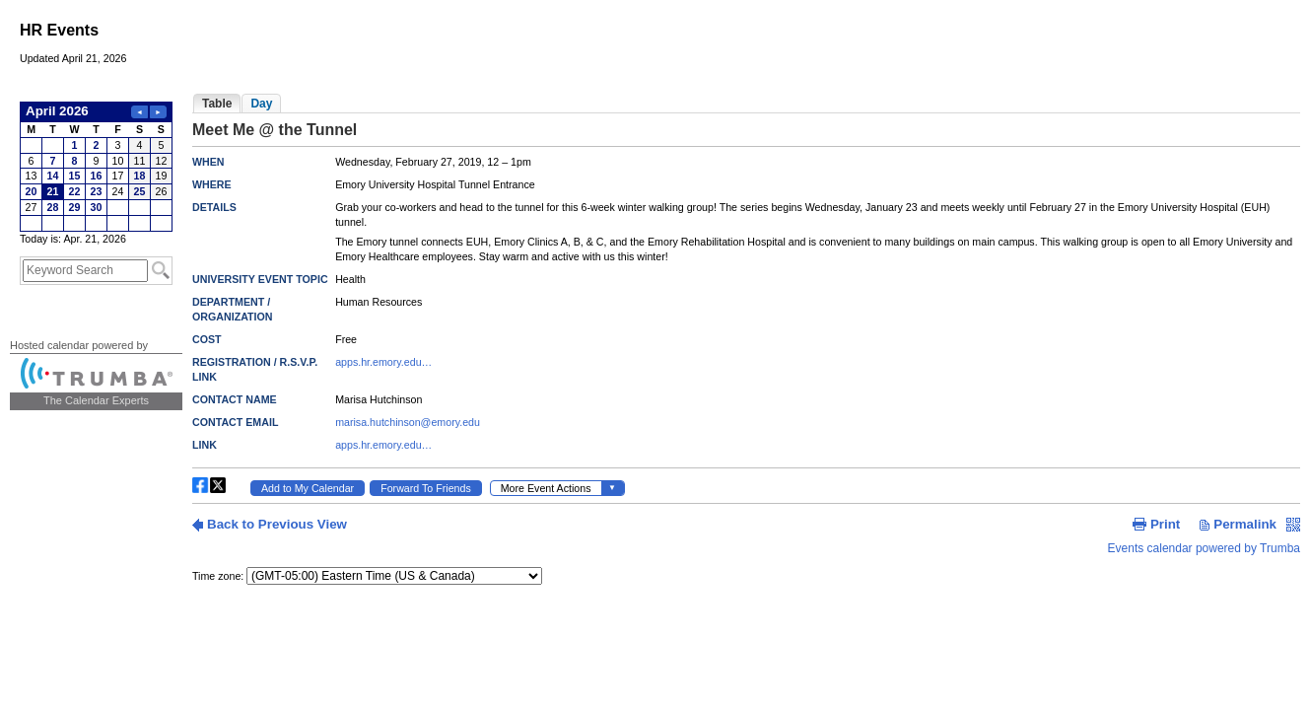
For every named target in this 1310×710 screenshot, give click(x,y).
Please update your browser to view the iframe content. (96, 167)
